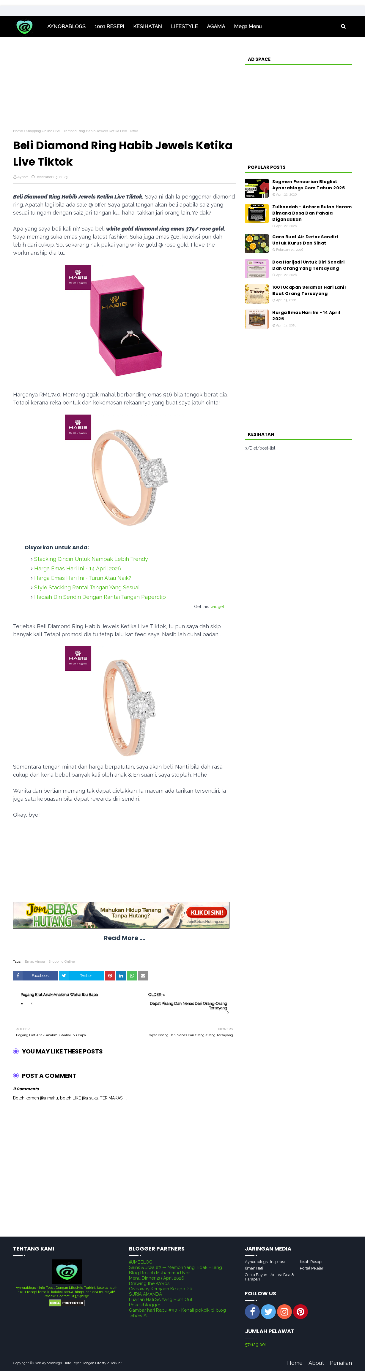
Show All (139, 1315)
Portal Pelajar (311, 1268)
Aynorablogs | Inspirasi (265, 1261)
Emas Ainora (35, 961)
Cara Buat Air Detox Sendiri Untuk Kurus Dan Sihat (305, 240)
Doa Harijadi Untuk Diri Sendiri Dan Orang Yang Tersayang (308, 265)
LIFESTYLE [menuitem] (184, 26)
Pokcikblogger (144, 1304)
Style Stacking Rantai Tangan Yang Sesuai (86, 587)
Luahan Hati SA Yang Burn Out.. (161, 1299)
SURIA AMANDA (145, 1294)
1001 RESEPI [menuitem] (109, 26)
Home (18, 131)
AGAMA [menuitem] (216, 26)
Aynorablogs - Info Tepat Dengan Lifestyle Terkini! (82, 1363)
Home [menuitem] (28, 26)
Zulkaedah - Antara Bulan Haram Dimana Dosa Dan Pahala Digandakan (312, 213)
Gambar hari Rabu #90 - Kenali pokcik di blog (177, 1310)
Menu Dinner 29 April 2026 (156, 1278)
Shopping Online (39, 131)
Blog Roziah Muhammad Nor (159, 1272)
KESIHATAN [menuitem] (147, 26)
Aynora (23, 177)
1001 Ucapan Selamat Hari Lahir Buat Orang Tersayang (309, 290)
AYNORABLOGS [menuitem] (66, 26)
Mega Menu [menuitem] (248, 26)
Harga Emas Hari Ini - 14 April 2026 (77, 568)
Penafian (341, 1363)
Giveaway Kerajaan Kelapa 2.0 (160, 1288)
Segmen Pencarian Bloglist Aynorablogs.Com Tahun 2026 (308, 185)
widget (217, 606)
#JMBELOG (140, 1262)
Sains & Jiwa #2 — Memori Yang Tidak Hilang (175, 1267)
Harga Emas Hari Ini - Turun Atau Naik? (82, 578)
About (316, 1363)
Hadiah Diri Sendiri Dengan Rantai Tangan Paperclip (100, 597)
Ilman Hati (254, 1268)
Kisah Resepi (311, 1261)
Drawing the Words (149, 1283)
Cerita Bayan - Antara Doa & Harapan (269, 1276)
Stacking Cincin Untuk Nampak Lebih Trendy (91, 559)
